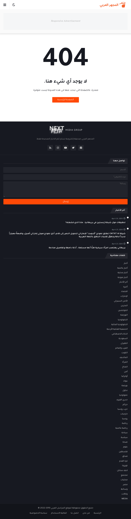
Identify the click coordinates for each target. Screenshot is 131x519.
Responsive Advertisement (65, 21)
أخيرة (125, 287)
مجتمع (124, 475)
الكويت (124, 353)
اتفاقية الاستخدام (59, 513)
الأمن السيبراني (121, 301)
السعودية (123, 339)
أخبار (126, 263)
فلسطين (123, 452)
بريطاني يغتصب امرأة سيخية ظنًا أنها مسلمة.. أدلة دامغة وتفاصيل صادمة (87, 248)
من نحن (86, 513)
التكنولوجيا (123, 320)
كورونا (125, 466)
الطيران (124, 343)
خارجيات (124, 414)
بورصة (125, 386)
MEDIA (125, 499)
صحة (125, 442)
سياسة (124, 438)
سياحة (125, 433)
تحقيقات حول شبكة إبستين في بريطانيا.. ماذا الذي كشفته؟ (95, 223)
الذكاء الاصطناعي (120, 334)
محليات (124, 480)
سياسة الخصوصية (38, 513)
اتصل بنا (75, 513)
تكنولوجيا (123, 395)
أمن (126, 372)
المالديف (124, 358)
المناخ (125, 367)
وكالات (124, 494)
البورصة (124, 315)
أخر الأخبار (123, 282)
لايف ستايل (122, 471)
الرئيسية (97, 513)
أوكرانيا (124, 376)
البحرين (124, 306)
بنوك (125, 381)
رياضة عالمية (121, 428)
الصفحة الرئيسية (65, 100)
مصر (125, 485)
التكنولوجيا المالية (119, 325)
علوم (125, 447)
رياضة (125, 423)
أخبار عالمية (122, 268)
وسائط (124, 489)
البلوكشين (123, 310)
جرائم (125, 405)
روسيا (125, 419)
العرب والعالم (121, 348)
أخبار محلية (123, 273)
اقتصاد (124, 292)
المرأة (125, 362)
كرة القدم (123, 461)
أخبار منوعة (123, 278)
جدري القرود (122, 400)
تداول (125, 391)
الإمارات (124, 296)
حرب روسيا (123, 409)
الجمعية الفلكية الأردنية (117, 329)
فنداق (125, 456)
